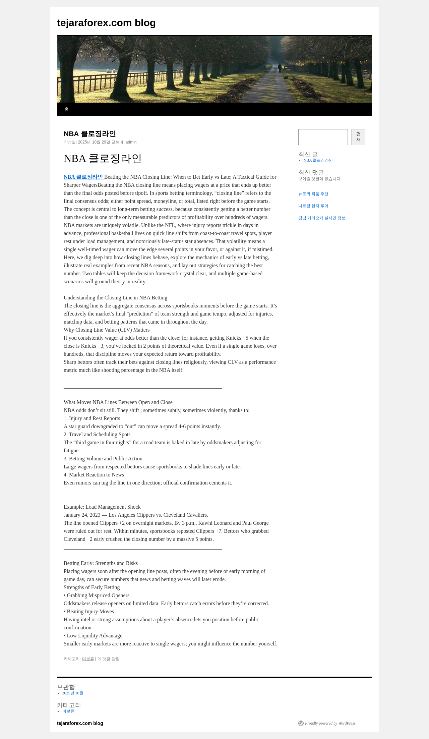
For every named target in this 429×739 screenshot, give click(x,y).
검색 (358, 137)
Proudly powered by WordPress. (331, 723)
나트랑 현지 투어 (313, 206)
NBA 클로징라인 (90, 133)
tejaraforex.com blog (106, 22)
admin (131, 142)
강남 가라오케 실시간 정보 (322, 218)
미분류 (88, 659)
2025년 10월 (72, 693)
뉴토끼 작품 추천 (313, 193)
